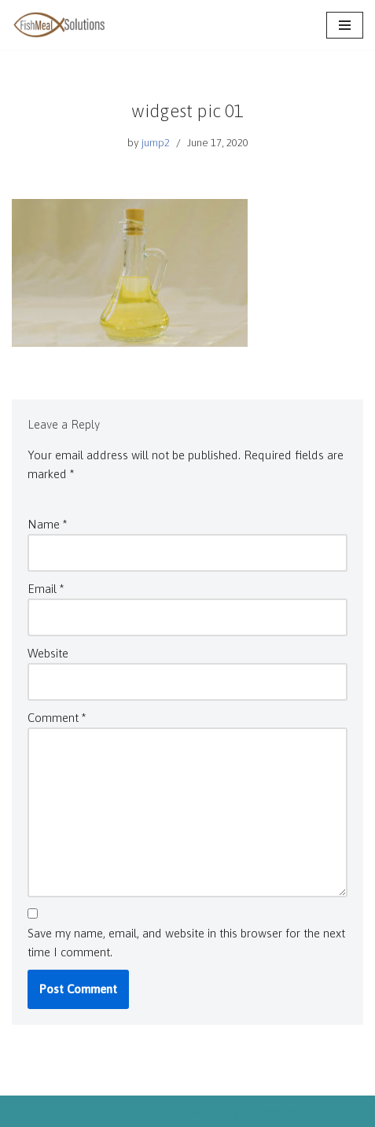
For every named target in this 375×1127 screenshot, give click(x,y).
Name (47, 524)
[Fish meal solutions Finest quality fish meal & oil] (59, 25)
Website (48, 653)
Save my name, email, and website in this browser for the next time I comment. (186, 942)
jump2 (156, 142)
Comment (57, 717)
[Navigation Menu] (344, 25)
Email (46, 588)
